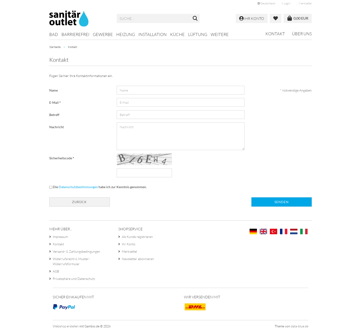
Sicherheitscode (61, 158)
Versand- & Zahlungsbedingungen (76, 251)
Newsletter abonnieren (138, 259)
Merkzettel (304, 3)
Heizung (125, 34)
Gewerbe (103, 34)
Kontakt (275, 33)
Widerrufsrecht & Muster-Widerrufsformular (71, 261)
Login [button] (286, 3)
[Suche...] (195, 18)
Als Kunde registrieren (137, 237)
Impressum (60, 237)
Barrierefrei (75, 34)
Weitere (220, 34)
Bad (53, 34)
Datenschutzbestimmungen (78, 187)
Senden (281, 202)
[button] (266, 3)
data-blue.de (299, 326)
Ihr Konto (128, 244)
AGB (56, 271)
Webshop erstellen (66, 326)
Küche (177, 34)
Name (53, 90)
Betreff (54, 115)
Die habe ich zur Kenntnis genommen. (100, 187)
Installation (152, 34)
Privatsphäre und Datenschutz (74, 279)
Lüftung (197, 34)
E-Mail (54, 102)
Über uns (302, 33)
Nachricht (56, 127)
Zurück (79, 202)
